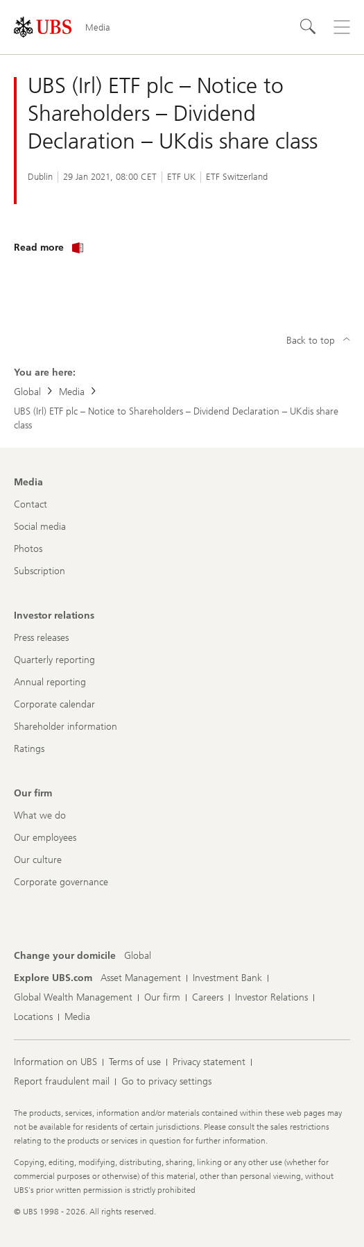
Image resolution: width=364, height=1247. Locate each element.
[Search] (308, 27)
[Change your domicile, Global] (137, 956)
